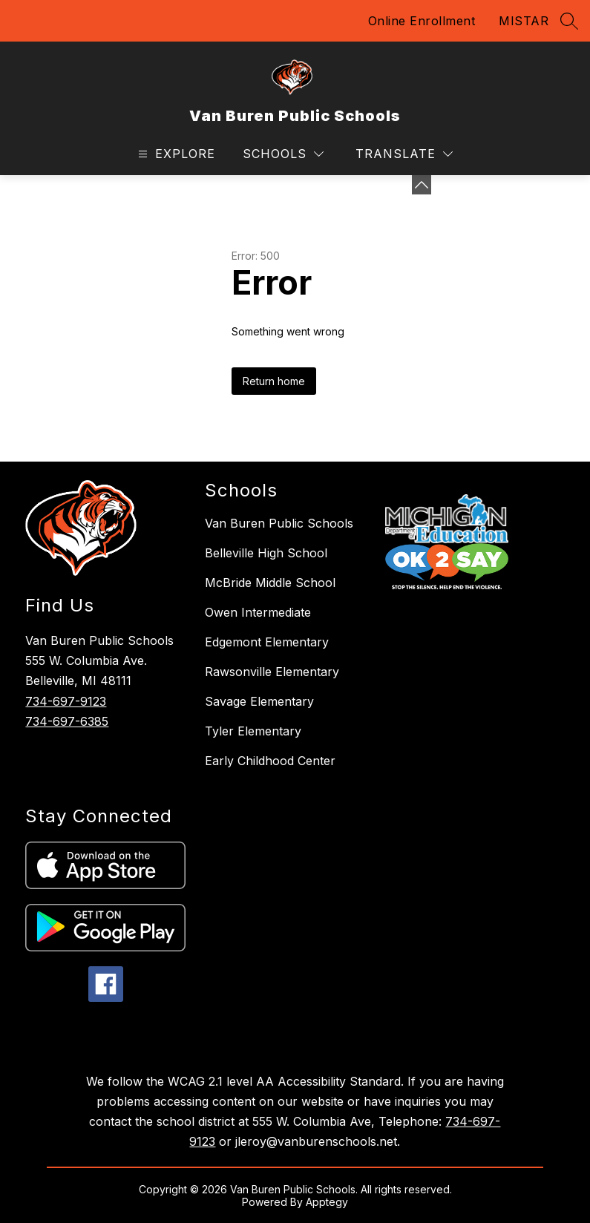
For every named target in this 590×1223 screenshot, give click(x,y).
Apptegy (327, 1202)
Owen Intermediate (258, 612)
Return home (274, 381)
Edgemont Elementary (267, 642)
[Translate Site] (404, 154)
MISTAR (523, 20)
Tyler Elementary (253, 731)
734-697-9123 (65, 701)
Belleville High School (266, 552)
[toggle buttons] (421, 184)
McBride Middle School (270, 582)
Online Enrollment (422, 20)
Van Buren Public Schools (279, 523)
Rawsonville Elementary (272, 671)
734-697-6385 (66, 721)
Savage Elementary (259, 701)
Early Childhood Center (270, 760)
